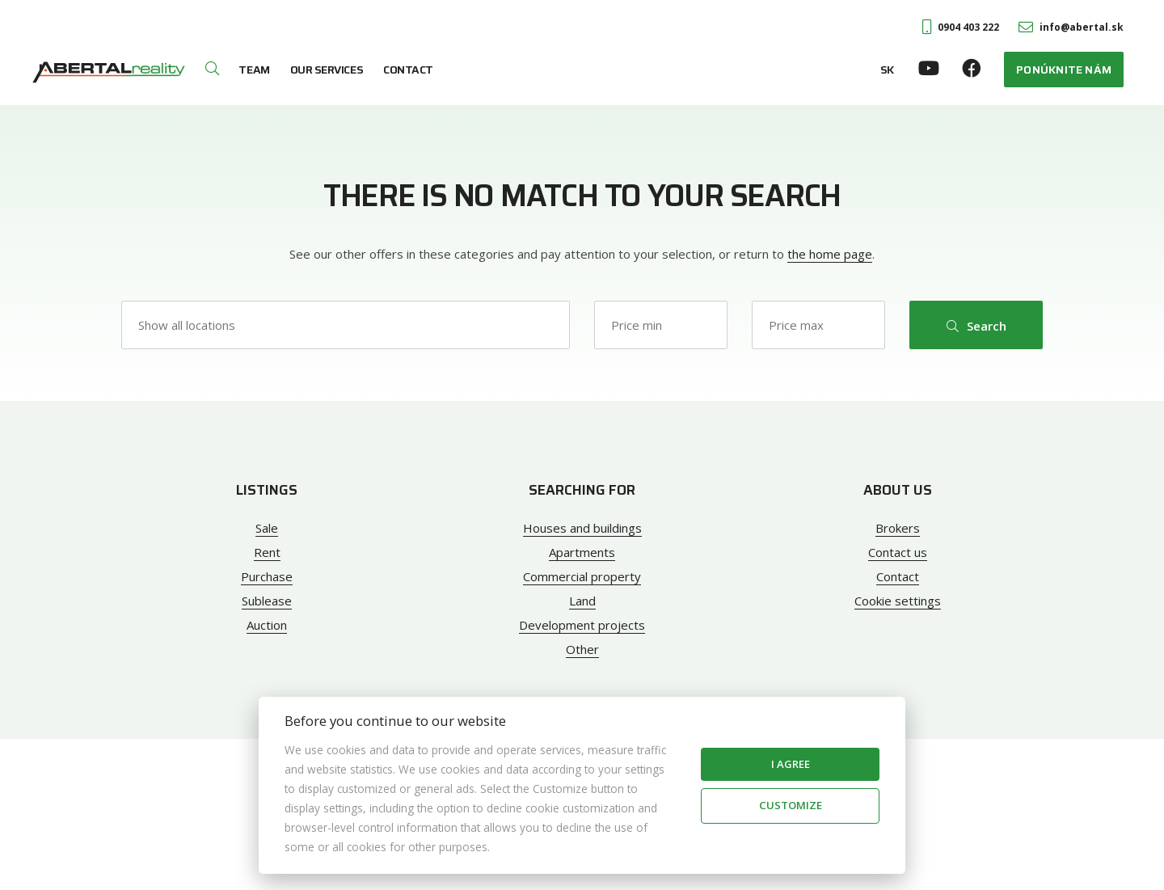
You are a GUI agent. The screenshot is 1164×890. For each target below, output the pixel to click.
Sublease (267, 601)
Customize (790, 805)
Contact (408, 69)
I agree (790, 764)
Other (582, 649)
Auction (267, 625)
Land (582, 601)
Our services (326, 69)
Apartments (582, 552)
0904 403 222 (960, 27)
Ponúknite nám (1063, 69)
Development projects (582, 625)
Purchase (267, 576)
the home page (829, 254)
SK (887, 69)
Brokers (897, 528)
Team (253, 69)
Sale (266, 528)
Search (976, 326)
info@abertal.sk (1071, 27)
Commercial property (582, 576)
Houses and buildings (582, 528)
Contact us (897, 552)
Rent (267, 552)
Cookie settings (897, 601)
